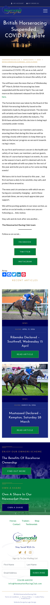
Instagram (25, 261)
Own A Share (15, 507)
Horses (13, 520)
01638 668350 (25, 580)
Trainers (25, 520)
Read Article (25, 354)
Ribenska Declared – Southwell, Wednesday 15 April (25, 342)
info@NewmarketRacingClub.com (25, 583)
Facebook (25, 242)
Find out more (16, 471)
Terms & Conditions (12, 597)
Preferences (25, 598)
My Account (17, 3)
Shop (37, 520)
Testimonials (31, 524)
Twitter (25, 252)
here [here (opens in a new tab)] (4, 97)
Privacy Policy (27, 597)
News (25, 323)
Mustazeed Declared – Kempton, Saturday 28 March (25, 417)
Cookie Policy (39, 597)
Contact (16, 524)
